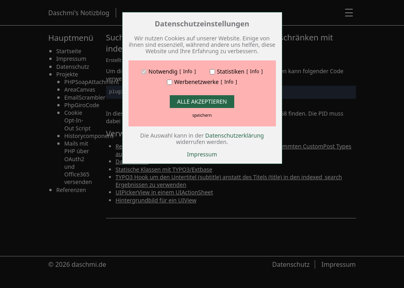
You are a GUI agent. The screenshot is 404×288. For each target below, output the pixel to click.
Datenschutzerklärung (234, 135)
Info (187, 71)
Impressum (202, 154)
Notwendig (163, 71)
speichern (201, 115)
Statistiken (231, 71)
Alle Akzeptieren (202, 101)
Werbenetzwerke (196, 82)
